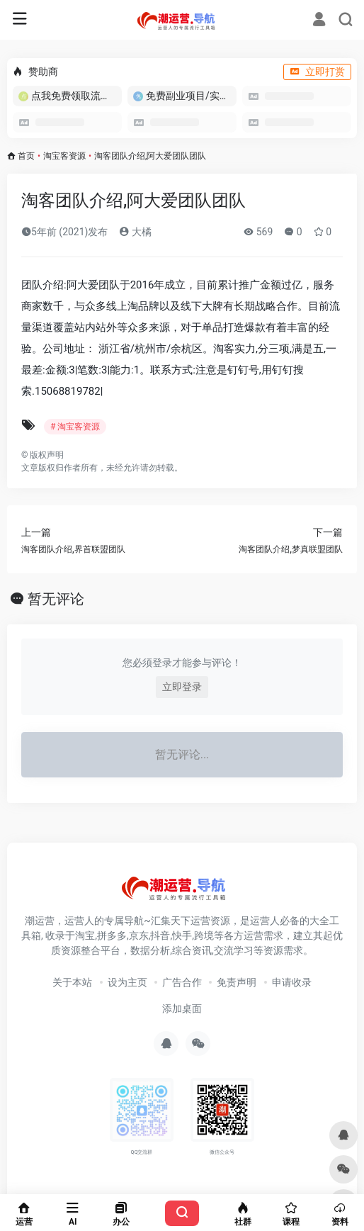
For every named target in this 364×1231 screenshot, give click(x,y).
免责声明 (236, 982)
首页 (26, 156)
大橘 (135, 231)
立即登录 (182, 686)
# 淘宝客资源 (75, 427)
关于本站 (72, 982)
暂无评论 (56, 598)
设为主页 (127, 982)
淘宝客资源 (64, 156)
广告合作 (182, 982)
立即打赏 (317, 71)
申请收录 (292, 982)
